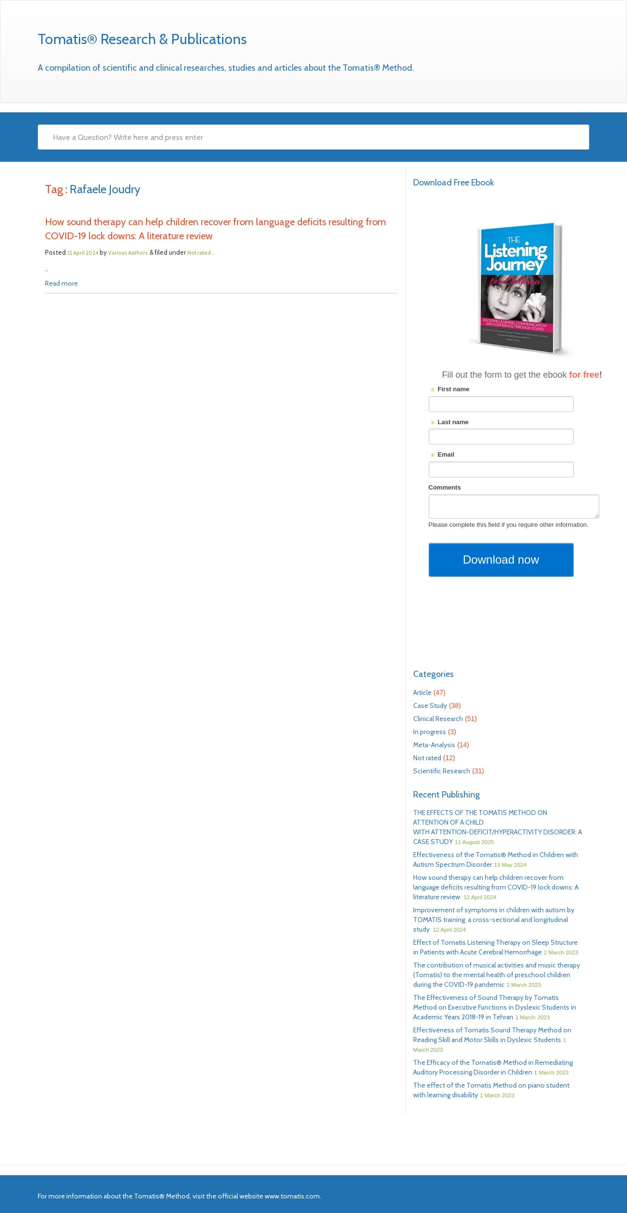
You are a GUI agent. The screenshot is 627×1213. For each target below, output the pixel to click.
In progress (429, 731)
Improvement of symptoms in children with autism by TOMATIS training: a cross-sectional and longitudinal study (493, 920)
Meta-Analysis (434, 744)
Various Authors (128, 253)
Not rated (199, 253)
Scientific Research (441, 771)
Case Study (430, 705)
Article (422, 692)
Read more (61, 283)
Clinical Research (438, 718)
